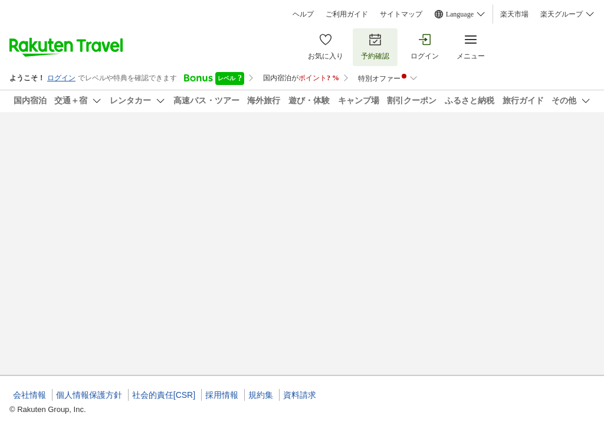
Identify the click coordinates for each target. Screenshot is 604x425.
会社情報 (29, 395)
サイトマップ (401, 14)
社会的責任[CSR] (163, 395)
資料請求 (299, 395)
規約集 (260, 395)
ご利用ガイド (347, 14)
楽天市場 (514, 14)
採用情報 (221, 395)
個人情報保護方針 (89, 395)
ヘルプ (303, 14)
